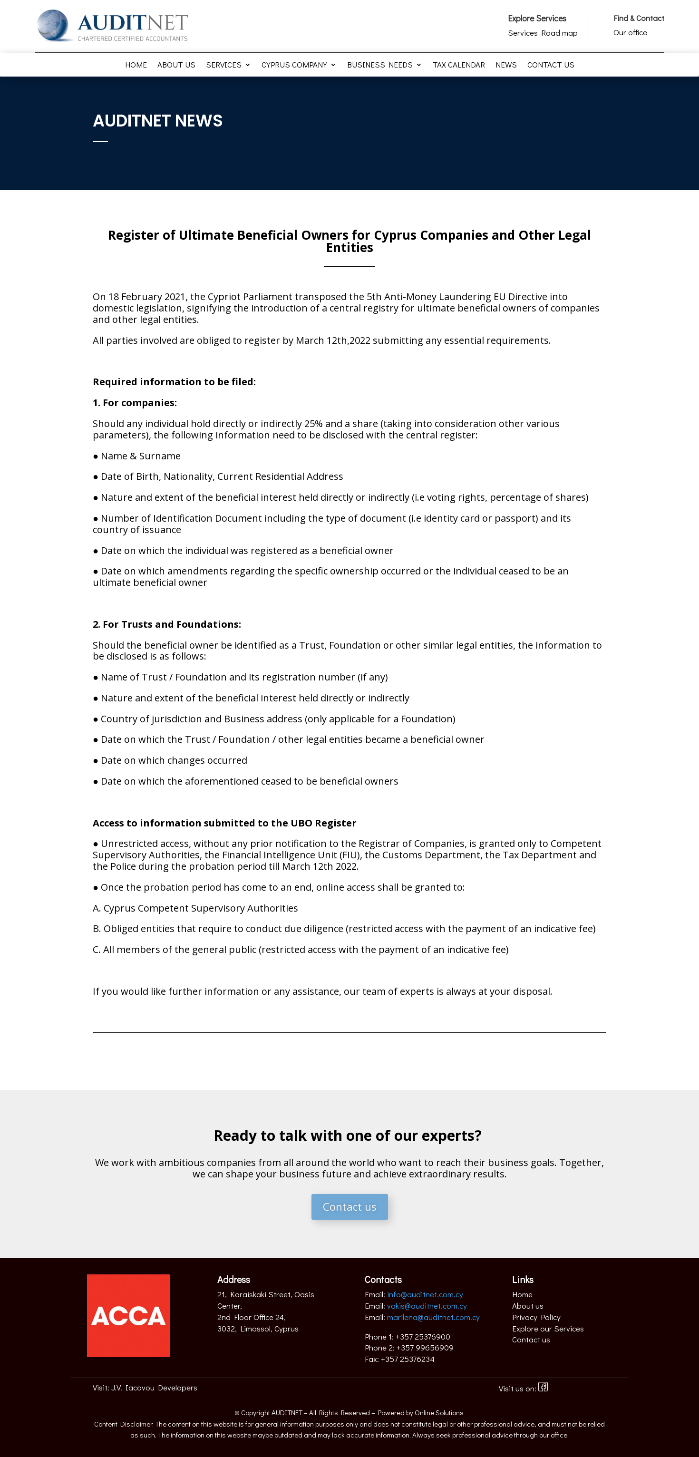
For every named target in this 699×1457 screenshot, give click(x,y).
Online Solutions (439, 1412)
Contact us (550, 65)
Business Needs (380, 65)
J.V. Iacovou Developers (154, 1387)
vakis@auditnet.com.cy (427, 1305)
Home (136, 65)
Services (224, 65)
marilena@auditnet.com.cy (433, 1316)
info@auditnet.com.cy (425, 1294)
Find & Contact (638, 17)
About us (176, 65)
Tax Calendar (459, 65)
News (506, 65)
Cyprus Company (294, 65)
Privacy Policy (536, 1316)
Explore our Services (548, 1328)
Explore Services (537, 18)
